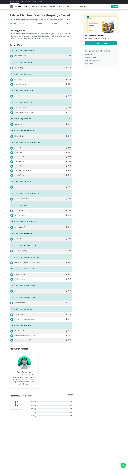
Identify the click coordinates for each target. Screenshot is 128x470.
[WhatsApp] (123, 465)
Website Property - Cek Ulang (21, 325)
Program (43, 6)
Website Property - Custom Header (23, 130)
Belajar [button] (35, 6)
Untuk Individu (14, 2)
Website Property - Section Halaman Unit (25, 193)
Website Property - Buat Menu (21, 119)
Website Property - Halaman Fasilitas (23, 269)
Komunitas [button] (60, 6)
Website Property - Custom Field (22, 233)
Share (69, 24)
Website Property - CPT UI (20, 205)
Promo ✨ (70, 6)
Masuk (114, 6)
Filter (70, 396)
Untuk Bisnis (26, 2)
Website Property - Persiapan (21, 74)
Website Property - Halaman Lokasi (23, 285)
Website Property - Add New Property (24, 245)
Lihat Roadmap (101, 43)
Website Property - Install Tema (22, 90)
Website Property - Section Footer (22, 181)
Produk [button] (51, 6)
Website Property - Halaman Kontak (23, 297)
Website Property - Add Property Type (24, 221)
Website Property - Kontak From (22, 309)
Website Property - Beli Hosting (22, 62)
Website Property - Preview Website (23, 50)
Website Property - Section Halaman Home (25, 142)
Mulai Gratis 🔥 (81, 6)
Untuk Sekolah (37, 2)
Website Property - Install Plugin (22, 102)
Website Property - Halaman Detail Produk (25, 257)
